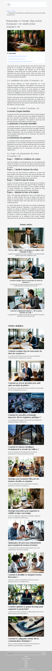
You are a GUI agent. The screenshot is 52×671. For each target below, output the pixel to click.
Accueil (8, 11)
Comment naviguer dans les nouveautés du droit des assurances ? (26, 281)
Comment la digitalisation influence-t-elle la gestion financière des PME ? (26, 312)
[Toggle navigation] (8, 4)
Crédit (26, 656)
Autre (13, 11)
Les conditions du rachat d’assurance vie (17, 56)
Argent (26, 663)
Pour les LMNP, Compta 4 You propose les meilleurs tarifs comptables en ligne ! (26, 251)
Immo (26, 665)
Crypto (26, 660)
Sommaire (12, 53)
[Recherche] (24, 653)
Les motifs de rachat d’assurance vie (16, 59)
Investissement (26, 658)
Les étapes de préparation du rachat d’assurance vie (20, 61)
